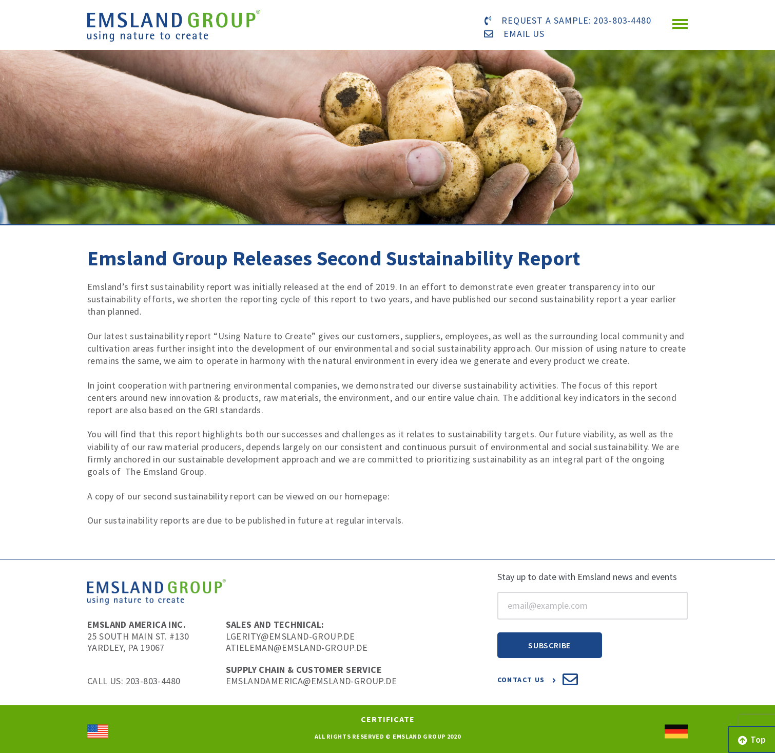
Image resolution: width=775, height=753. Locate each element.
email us (524, 33)
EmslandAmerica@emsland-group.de (311, 681)
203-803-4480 (622, 20)
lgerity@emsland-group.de (290, 636)
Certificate (388, 719)
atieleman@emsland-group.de (296, 647)
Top (752, 739)
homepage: (367, 496)
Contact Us (538, 679)
